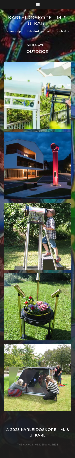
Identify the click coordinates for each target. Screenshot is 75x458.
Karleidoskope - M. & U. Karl (37, 20)
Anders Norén (46, 444)
